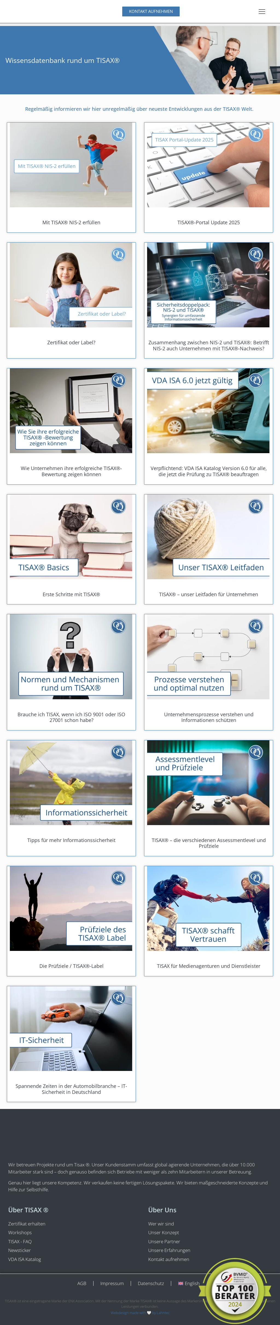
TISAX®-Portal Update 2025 (208, 222)
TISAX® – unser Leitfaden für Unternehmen (208, 594)
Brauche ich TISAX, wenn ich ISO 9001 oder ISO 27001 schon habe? (71, 717)
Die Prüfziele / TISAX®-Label (71, 966)
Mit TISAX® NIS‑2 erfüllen (71, 222)
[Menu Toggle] (262, 11)
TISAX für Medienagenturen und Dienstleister (208, 966)
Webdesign (120, 1312)
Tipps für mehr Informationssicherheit (71, 840)
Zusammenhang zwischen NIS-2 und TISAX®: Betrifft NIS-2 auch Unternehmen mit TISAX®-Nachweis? (208, 345)
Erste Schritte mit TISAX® (71, 594)
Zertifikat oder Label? (71, 342)
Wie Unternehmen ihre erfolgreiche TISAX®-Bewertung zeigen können (71, 471)
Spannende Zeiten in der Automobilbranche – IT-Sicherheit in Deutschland (71, 1089)
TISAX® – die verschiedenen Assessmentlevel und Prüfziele (209, 843)
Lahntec (163, 1312)
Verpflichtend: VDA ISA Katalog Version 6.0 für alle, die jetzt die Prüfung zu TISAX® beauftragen (209, 471)
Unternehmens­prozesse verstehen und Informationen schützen (208, 717)
